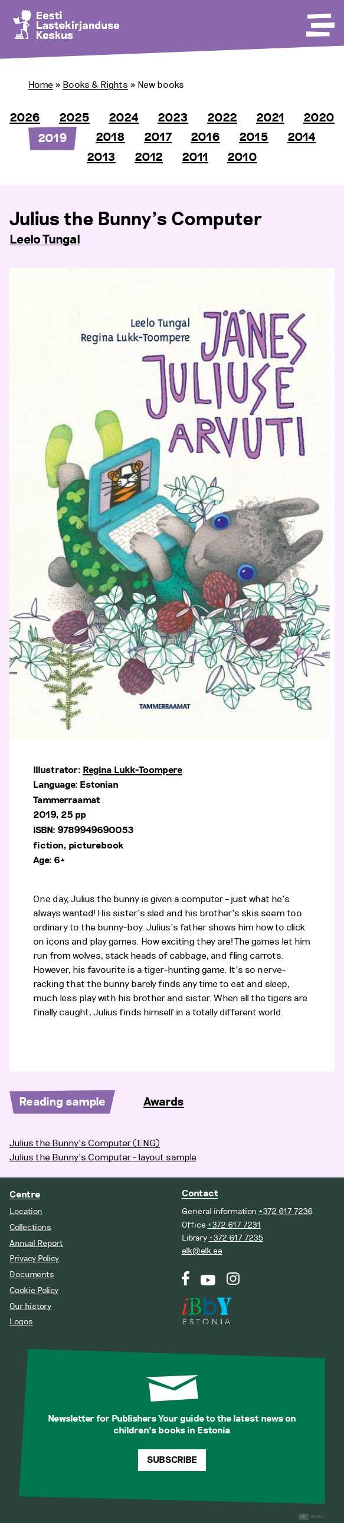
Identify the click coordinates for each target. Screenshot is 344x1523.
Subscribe (172, 1460)
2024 (124, 118)
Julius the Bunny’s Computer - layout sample (102, 1157)
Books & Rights (95, 85)
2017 (158, 137)
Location (25, 1211)
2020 (319, 118)
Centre (24, 1195)
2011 (195, 157)
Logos (21, 1322)
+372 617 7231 (234, 1225)
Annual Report (36, 1243)
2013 (101, 157)
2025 (74, 118)
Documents (31, 1274)
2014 (301, 137)
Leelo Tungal (44, 240)
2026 (24, 118)
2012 (149, 157)
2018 (110, 137)
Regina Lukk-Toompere (132, 770)
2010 (242, 157)
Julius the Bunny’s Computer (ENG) (84, 1143)
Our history (30, 1306)
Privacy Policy (34, 1259)
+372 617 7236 (285, 1211)
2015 (253, 137)
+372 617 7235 (236, 1238)
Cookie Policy (33, 1290)
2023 (173, 118)
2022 (222, 118)
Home (40, 85)
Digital (312, 1517)
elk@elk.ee (202, 1251)
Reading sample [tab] (62, 1102)
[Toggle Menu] (319, 21)
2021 (270, 118)
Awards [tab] (163, 1102)
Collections (30, 1227)
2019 (52, 138)
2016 (205, 137)
